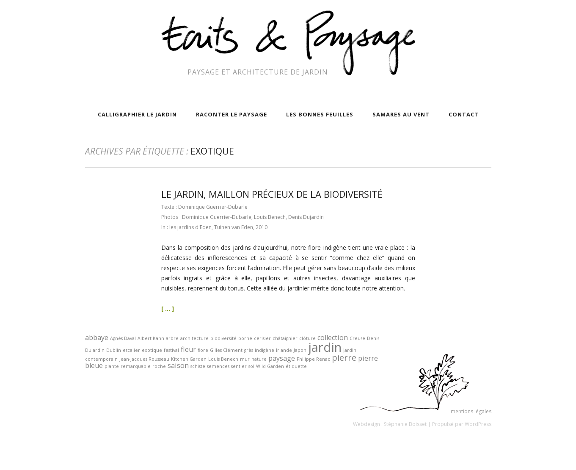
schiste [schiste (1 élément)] (197, 366)
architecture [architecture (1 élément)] (194, 338)
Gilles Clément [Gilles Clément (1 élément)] (226, 350)
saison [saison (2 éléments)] (178, 365)
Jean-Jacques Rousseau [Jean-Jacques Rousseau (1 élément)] (144, 359)
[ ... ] (167, 308)
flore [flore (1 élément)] (203, 350)
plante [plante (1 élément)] (112, 366)
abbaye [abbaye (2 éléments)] (96, 337)
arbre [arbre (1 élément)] (172, 338)
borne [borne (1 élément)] (245, 338)
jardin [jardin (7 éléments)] (325, 347)
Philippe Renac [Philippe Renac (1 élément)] (313, 359)
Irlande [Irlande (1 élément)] (284, 350)
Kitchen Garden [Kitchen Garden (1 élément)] (189, 359)
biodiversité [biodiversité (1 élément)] (223, 338)
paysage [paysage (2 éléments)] (281, 358)
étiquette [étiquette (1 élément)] (296, 366)
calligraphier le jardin (137, 114)
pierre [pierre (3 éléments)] (344, 357)
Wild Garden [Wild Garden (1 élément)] (270, 366)
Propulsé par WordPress (461, 424)
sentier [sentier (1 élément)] (239, 366)
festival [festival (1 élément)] (171, 350)
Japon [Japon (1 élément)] (300, 350)
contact (464, 114)
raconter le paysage (231, 114)
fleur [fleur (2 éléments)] (188, 349)
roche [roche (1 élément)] (159, 366)
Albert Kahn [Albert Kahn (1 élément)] (151, 338)
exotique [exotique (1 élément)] (152, 350)
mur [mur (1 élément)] (245, 359)
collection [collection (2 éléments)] (332, 337)
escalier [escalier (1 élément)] (131, 350)
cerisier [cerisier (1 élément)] (262, 338)
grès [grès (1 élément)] (248, 350)
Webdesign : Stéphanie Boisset (390, 424)
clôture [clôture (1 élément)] (307, 338)
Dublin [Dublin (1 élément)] (113, 350)
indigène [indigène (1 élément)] (264, 350)
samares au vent (401, 114)
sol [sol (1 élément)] (251, 366)
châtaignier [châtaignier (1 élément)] (285, 338)
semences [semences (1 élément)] (218, 366)
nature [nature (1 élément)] (259, 359)
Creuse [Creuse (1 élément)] (357, 338)
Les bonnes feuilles (319, 114)
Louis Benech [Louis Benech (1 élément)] (223, 359)
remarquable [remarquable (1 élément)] (136, 366)
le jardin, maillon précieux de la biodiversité (272, 194)
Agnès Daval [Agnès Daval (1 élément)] (123, 338)
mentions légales (471, 411)
